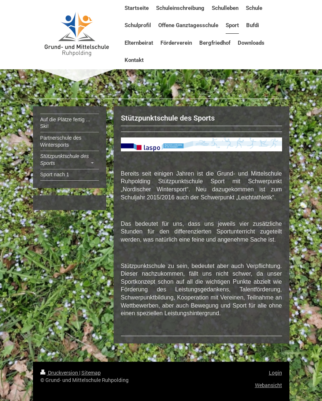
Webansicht (268, 385)
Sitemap (91, 372)
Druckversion (59, 372)
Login (275, 372)
